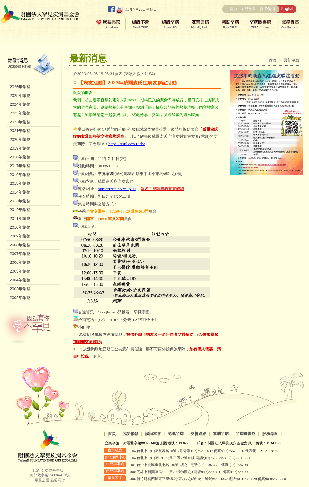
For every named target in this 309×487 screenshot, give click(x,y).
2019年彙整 (20, 148)
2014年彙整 (20, 192)
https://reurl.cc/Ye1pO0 (117, 189)
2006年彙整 (20, 262)
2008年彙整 (20, 245)
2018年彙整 (20, 157)
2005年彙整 (20, 271)
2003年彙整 (20, 289)
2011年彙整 (20, 218)
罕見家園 (248, 8)
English (288, 8)
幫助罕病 (221, 433)
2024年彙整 (20, 104)
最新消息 (291, 60)
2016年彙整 (20, 174)
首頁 (233, 8)
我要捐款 (130, 433)
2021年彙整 (20, 130)
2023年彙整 (20, 113)
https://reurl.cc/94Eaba (126, 143)
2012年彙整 (20, 209)
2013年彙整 (20, 201)
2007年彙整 (20, 253)
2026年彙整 (20, 86)
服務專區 (270, 433)
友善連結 (198, 433)
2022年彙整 (20, 122)
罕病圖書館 (245, 433)
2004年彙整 (20, 280)
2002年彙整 (20, 297)
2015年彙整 (20, 183)
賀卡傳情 (267, 8)
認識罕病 (176, 433)
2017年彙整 (20, 166)
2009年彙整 (20, 236)
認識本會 (153, 433)
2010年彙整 (20, 227)
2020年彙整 (20, 139)
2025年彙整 (20, 95)
